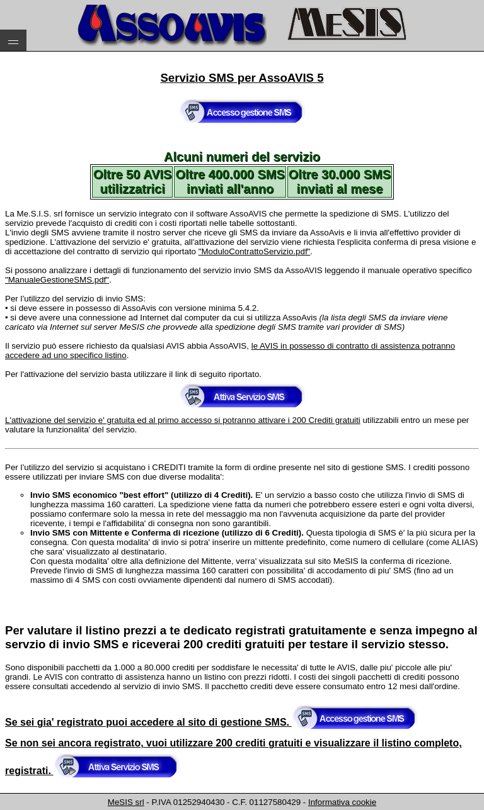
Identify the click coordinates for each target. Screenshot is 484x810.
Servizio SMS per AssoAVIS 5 (241, 77)
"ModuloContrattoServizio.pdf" (255, 251)
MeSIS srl (126, 802)
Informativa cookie (342, 802)
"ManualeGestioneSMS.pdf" (57, 279)
